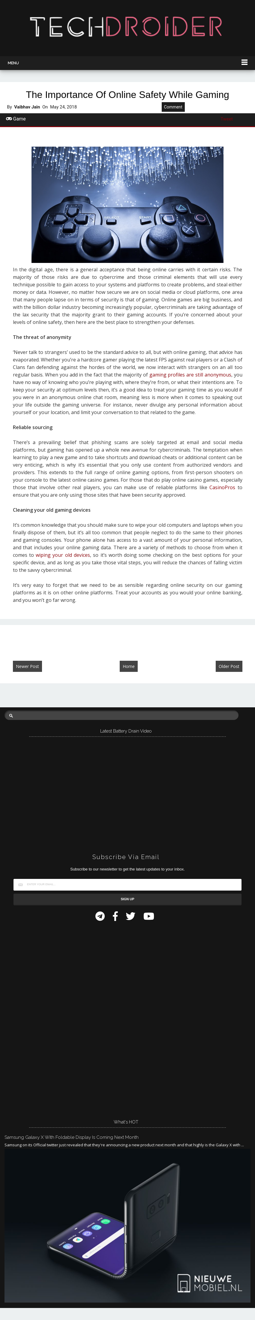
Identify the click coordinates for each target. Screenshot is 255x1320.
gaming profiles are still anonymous (190, 374)
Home (129, 666)
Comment (173, 107)
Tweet (226, 119)
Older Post (229, 666)
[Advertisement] (49, 1018)
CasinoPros (222, 487)
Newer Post (27, 666)
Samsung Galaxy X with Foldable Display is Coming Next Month (71, 1137)
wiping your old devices (63, 555)
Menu (13, 63)
